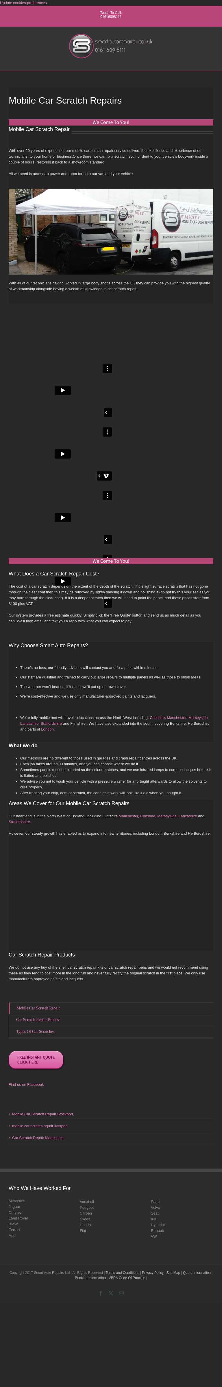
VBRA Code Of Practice (127, 1278)
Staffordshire (51, 723)
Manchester (176, 717)
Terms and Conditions (122, 1273)
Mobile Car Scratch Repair (38, 1008)
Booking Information (90, 1278)
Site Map (173, 1273)
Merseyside (198, 717)
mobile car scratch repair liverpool (40, 1126)
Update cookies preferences (23, 3)
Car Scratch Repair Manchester (38, 1138)
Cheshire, (148, 816)
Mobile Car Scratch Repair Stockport (42, 1114)
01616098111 (110, 17)
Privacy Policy (153, 1273)
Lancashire (29, 723)
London (47, 729)
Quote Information (197, 1273)
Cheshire (157, 717)
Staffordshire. (20, 822)
